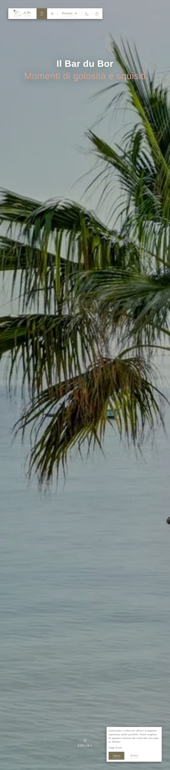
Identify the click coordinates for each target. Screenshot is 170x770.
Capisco (116, 755)
